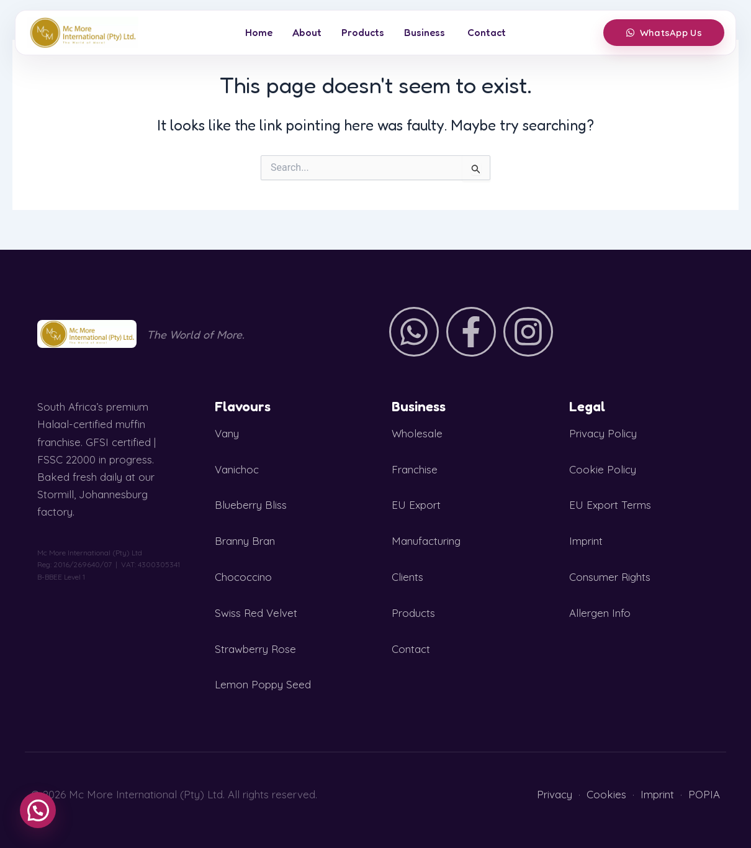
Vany (227, 433)
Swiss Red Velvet (256, 612)
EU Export (416, 504)
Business (424, 32)
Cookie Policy (602, 469)
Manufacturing (426, 540)
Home (258, 32)
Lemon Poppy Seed (263, 684)
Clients (407, 576)
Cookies (606, 794)
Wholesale (417, 433)
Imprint (586, 540)
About (307, 32)
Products (362, 32)
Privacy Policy (603, 433)
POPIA (704, 794)
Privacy (554, 794)
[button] (38, 810)
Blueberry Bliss (251, 504)
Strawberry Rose (255, 648)
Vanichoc (237, 469)
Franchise (415, 469)
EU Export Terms (610, 504)
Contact (486, 32)
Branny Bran (245, 540)
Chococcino (243, 576)
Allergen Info (600, 612)
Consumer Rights (609, 576)
